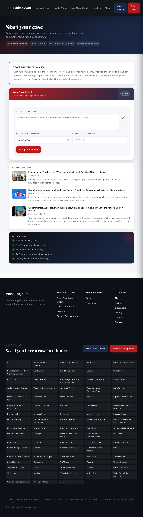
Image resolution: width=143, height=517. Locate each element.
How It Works (60, 7)
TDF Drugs (64, 462)
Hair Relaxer (92, 405)
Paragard (11, 442)
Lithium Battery (14, 419)
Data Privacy (119, 388)
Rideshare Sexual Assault (94, 449)
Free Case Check (80, 7)
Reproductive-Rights (69, 448)
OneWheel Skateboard (123, 428)
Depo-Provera (66, 396)
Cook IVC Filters (67, 388)
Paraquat (38, 442)
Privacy (118, 312)
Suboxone (38, 462)
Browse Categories (123, 348)
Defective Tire (40, 396)
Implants (64, 414)
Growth (90, 298)
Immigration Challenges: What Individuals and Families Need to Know (67, 172)
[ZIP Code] (99, 139)
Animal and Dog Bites (69, 362)
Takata (90, 462)
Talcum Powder (120, 462)
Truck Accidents (67, 467)
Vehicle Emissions (68, 473)
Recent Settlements (67, 316)
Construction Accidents (44, 388)
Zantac (63, 482)
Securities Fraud (67, 456)
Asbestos (91, 362)
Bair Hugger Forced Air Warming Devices (17, 372)
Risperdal (117, 448)
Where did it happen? (84, 134)
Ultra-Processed (120, 467)
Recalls (37, 448)
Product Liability (120, 442)
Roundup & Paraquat (43, 456)
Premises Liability (95, 442)
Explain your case (26, 111)
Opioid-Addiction (15, 433)
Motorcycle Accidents (17, 428)
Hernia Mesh (12, 414)
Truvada (90, 467)
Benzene (91, 371)
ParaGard (117, 433)
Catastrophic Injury (95, 379)
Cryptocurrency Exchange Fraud (94, 389)
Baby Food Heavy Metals (124, 362)
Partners (119, 303)
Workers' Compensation (18, 482)
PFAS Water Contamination (93, 435)
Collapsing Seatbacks (17, 388)
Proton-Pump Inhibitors (18, 448)
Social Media (119, 456)
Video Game (92, 473)
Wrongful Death (41, 482)
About (108, 7)
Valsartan (11, 473)
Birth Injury (118, 371)
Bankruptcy (39, 371)
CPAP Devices (40, 379)
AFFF (9, 362)
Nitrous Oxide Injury (42, 428)
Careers (119, 317)
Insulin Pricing (93, 414)
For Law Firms (42, 7)
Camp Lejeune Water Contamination (69, 381)
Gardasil (64, 405)
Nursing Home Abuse (69, 428)
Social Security (14, 462)
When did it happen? (27, 134)
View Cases (120, 8)
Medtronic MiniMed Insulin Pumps (122, 421)
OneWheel (91, 428)
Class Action (119, 379)
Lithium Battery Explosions (41, 421)
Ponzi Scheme (66, 442)
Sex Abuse (91, 456)
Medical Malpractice (96, 419)
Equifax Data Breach (122, 396)
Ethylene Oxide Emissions (14, 407)
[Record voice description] (123, 117)
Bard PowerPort (67, 371)
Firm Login (91, 303)
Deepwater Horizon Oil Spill (17, 398)
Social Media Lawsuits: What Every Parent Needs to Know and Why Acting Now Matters (76, 190)
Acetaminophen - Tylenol (42, 364)
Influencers (120, 307)
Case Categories (65, 306)
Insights (97, 7)
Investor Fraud (119, 414)
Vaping (37, 473)
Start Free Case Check (65, 300)
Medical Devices (67, 419)
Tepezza (37, 467)
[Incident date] (43, 139)
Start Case (134, 8)
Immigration (39, 414)
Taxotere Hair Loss (15, 467)
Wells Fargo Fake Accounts (120, 474)
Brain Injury (12, 379)
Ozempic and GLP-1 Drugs (69, 435)
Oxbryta (37, 433)
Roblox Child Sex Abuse (18, 456)
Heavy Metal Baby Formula (121, 407)
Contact (119, 322)
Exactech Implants (42, 405)
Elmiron (90, 396)
